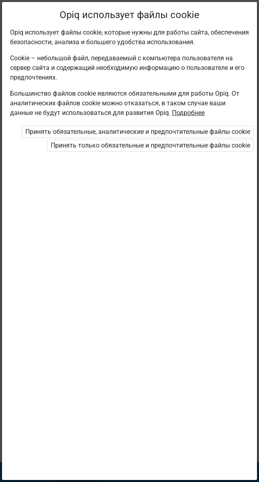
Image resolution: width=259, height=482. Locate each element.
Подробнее (188, 113)
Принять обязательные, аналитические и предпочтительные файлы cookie (137, 131)
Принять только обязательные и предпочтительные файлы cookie (150, 145)
